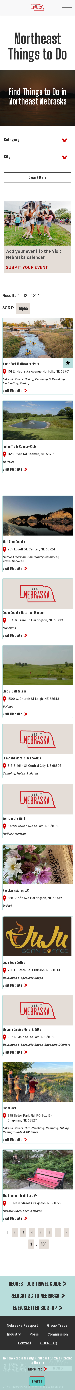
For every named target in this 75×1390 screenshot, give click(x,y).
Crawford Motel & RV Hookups (22, 758)
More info (35, 1369)
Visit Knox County (14, 542)
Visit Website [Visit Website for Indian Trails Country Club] (12, 469)
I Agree (37, 1381)
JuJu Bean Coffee (14, 962)
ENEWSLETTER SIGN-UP (35, 1308)
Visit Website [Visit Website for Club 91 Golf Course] (12, 714)
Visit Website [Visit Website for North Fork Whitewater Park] (12, 390)
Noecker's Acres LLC (16, 890)
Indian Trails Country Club (19, 446)
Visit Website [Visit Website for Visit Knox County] (12, 568)
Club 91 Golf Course (15, 691)
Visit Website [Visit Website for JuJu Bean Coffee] (12, 985)
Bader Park (9, 1108)
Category (11, 139)
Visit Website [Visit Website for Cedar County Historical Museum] (12, 635)
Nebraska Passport (22, 1325)
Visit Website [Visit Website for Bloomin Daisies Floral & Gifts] (12, 1052)
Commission (58, 1334)
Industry (14, 1334)
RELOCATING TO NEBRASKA (34, 1296)
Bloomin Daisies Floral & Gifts (22, 1029)
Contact (24, 1343)
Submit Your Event (27, 267)
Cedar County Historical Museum (24, 613)
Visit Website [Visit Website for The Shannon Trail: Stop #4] (12, 1218)
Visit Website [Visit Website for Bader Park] (12, 1139)
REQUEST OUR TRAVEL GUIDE (35, 1284)
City (7, 156)
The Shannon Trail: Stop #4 (20, 1195)
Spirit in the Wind (14, 818)
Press (34, 1334)
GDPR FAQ (48, 1343)
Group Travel (57, 1325)
